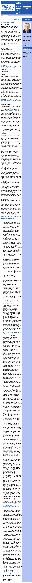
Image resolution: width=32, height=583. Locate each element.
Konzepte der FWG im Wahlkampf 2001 (9, 94)
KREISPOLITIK (19, 15)
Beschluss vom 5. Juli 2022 (9, 505)
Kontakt (24, 45)
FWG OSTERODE (25, 15)
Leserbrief (20, 19)
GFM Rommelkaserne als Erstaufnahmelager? (11, 100)
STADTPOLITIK (12, 15)
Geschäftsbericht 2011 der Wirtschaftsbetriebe (11, 216)
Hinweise (19, 576)
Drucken (15, 19)
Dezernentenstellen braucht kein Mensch (10, 45)
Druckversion (15, 578)
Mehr (6, 178)
